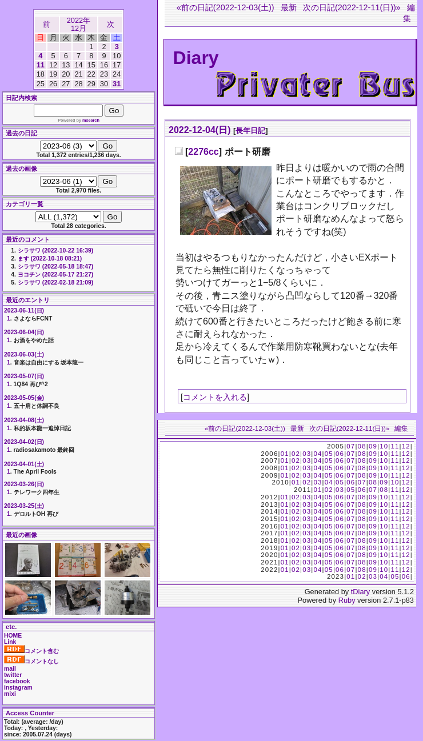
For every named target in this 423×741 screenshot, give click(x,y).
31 (117, 83)
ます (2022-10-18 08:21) (50, 258)
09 (373, 446)
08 (362, 446)
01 (285, 453)
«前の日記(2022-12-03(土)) (225, 7)
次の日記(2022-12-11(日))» (352, 7)
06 (340, 453)
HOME (13, 635)
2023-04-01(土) (24, 464)
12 (406, 446)
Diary (196, 57)
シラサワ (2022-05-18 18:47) (55, 266)
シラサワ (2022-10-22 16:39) (55, 250)
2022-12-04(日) (200, 130)
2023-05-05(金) (24, 398)
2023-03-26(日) (24, 484)
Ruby (347, 600)
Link (10, 642)
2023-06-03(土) (24, 354)
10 (384, 446)
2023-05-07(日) (24, 376)
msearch (90, 120)
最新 (289, 7)
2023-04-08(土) (24, 420)
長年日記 (250, 130)
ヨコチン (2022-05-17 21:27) (55, 274)
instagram (18, 687)
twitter (13, 675)
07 (350, 446)
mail (10, 669)
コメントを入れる (215, 397)
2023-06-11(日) (24, 310)
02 (296, 453)
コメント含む (31, 651)
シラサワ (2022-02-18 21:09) (55, 282)
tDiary (360, 591)
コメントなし (31, 661)
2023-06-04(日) (24, 332)
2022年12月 (78, 24)
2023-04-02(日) (24, 442)
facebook (17, 681)
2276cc (203, 152)
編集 (401, 428)
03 (306, 453)
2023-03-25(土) (24, 506)
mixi (10, 694)
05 (329, 453)
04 (317, 453)
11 (41, 65)
